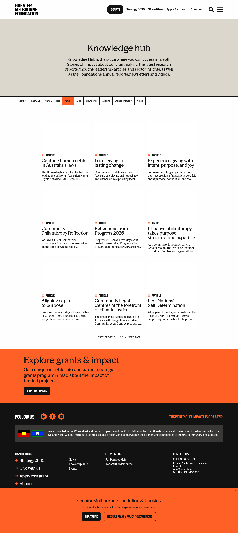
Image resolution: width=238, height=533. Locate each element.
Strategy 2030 (32, 460)
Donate (115, 9)
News (72, 459)
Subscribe (160, 525)
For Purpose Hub (115, 459)
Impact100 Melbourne (119, 464)
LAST (137, 337)
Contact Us (181, 454)
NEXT (131, 337)
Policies (174, 525)
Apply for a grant (34, 476)
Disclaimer (189, 525)
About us (27, 483)
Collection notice (209, 525)
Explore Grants (37, 391)
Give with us (30, 468)
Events (73, 468)
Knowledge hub (78, 464)
